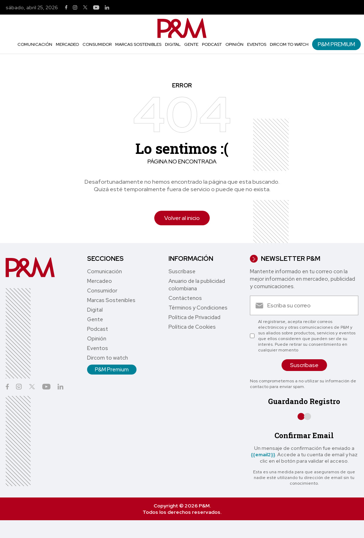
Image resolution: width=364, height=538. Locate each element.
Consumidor (97, 44)
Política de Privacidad (194, 317)
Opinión (234, 44)
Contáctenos (185, 298)
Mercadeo (67, 44)
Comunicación (34, 44)
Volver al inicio (182, 218)
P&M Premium (336, 44)
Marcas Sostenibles (138, 44)
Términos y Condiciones (198, 307)
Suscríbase (182, 271)
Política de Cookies (192, 326)
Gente (191, 44)
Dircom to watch (289, 44)
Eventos (256, 44)
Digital (173, 44)
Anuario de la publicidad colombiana (196, 285)
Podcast (212, 44)
